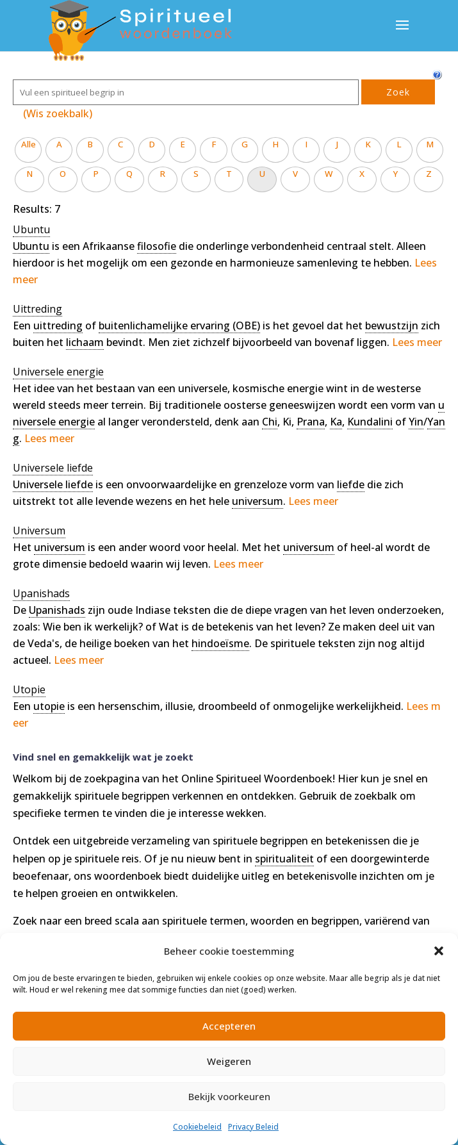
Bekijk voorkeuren (229, 1096)
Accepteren (229, 1025)
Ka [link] (336, 422)
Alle (28, 144)
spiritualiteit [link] (284, 859)
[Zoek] (186, 91)
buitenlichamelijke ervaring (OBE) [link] (179, 325)
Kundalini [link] (370, 422)
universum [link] (257, 501)
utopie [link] (49, 706)
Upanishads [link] (57, 610)
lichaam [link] (85, 342)
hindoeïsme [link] (220, 643)
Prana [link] (311, 422)
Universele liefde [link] (53, 484)
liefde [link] (350, 484)
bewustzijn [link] (391, 325)
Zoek (398, 92)
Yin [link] (416, 422)
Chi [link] (269, 422)
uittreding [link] (58, 325)
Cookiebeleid (197, 1126)
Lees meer (417, 342)
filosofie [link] (156, 246)
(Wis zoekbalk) (57, 113)
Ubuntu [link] (31, 246)
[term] (31, 229)
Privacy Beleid (253, 1126)
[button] (438, 950)
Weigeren (229, 1061)
